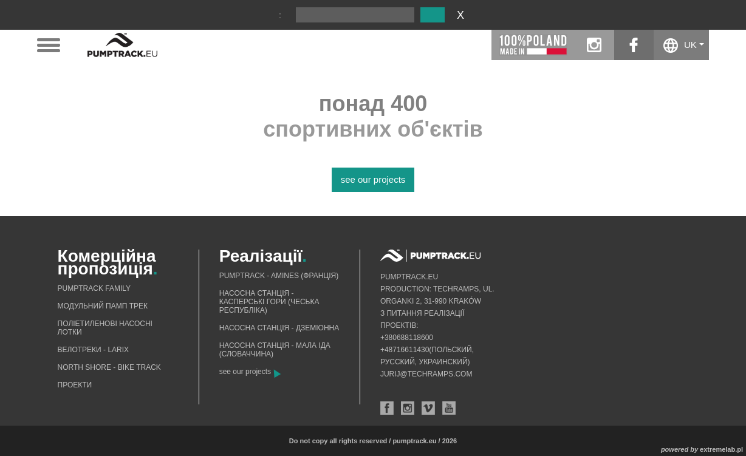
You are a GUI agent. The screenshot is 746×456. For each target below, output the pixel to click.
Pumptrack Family (94, 288)
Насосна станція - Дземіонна (279, 328)
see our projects (373, 179)
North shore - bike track (109, 367)
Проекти (75, 385)
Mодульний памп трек (103, 306)
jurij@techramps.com (426, 374)
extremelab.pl (721, 449)
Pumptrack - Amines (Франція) (279, 275)
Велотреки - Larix (93, 349)
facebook (634, 45)
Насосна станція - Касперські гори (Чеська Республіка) (269, 302)
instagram (594, 45)
